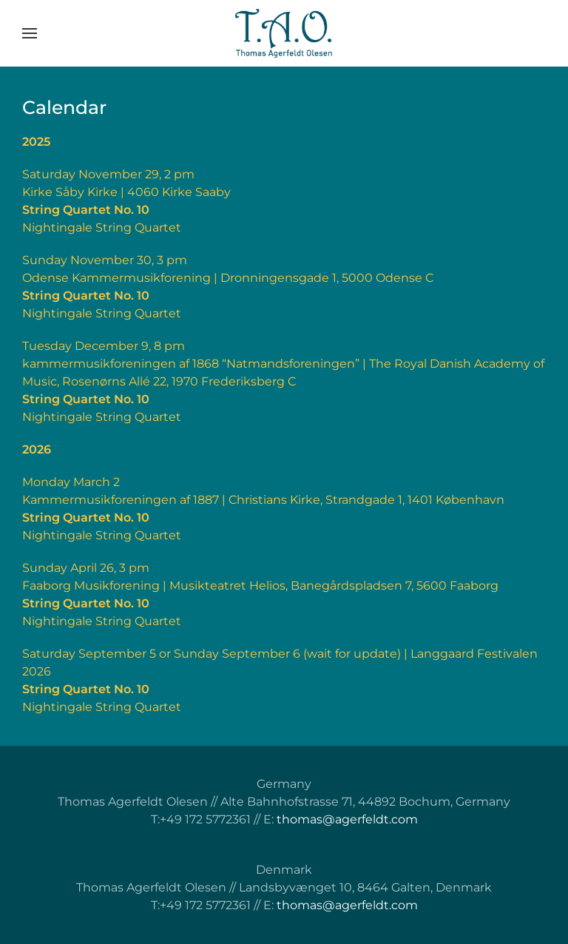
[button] (29, 33)
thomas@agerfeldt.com (347, 819)
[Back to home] (284, 33)
